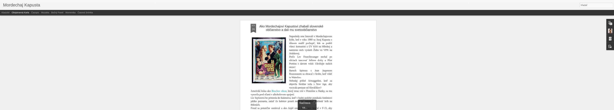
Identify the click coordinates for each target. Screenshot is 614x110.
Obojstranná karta (20, 12)
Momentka (71, 12)
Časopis (35, 12)
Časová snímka (85, 12)
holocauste (302, 48)
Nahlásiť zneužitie (329, 108)
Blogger (319, 108)
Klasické (6, 12)
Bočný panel (57, 12)
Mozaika (45, 12)
